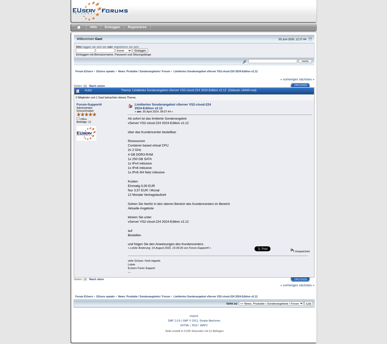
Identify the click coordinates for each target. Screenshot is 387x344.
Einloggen (112, 27)
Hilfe (93, 27)
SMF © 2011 (190, 320)
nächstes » (306, 79)
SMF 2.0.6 (174, 320)
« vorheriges (289, 79)
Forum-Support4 (89, 104)
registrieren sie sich (126, 46)
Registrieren (137, 27)
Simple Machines (210, 320)
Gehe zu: (232, 303)
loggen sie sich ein (94, 46)
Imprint (194, 315)
